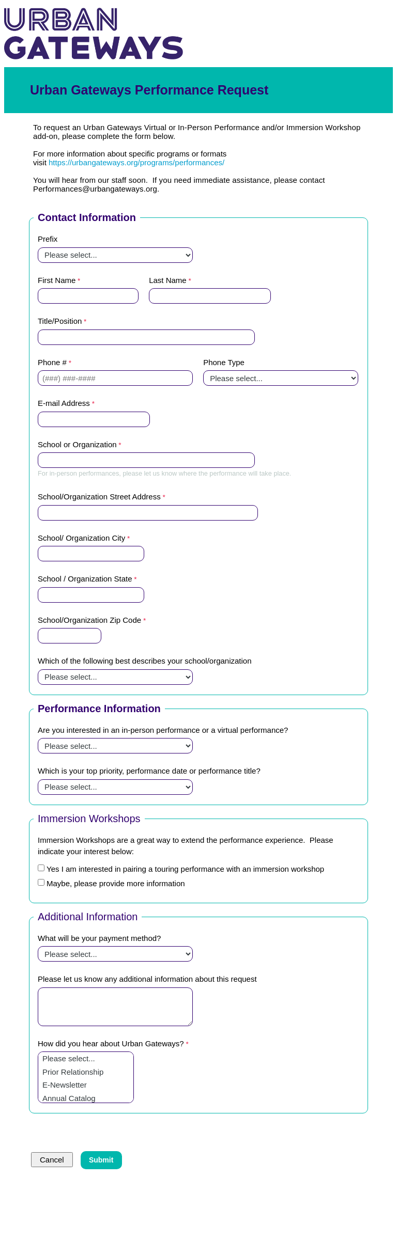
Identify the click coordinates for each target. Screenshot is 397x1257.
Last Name (168, 280)
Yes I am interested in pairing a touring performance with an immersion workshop (185, 869)
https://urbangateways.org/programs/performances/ (136, 162)
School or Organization (77, 444)
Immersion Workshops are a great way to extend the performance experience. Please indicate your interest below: (185, 846)
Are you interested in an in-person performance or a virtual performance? (163, 730)
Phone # (52, 362)
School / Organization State (85, 578)
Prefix (47, 238)
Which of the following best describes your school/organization (145, 660)
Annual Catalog (85, 1098)
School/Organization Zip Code (89, 620)
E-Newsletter (85, 1085)
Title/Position (60, 321)
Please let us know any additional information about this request (147, 979)
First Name (56, 280)
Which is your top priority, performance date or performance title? (149, 770)
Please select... (85, 1058)
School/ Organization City (81, 537)
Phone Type (224, 362)
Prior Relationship (85, 1072)
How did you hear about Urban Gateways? (111, 1043)
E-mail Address (64, 403)
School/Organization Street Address (99, 496)
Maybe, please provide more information (116, 883)
